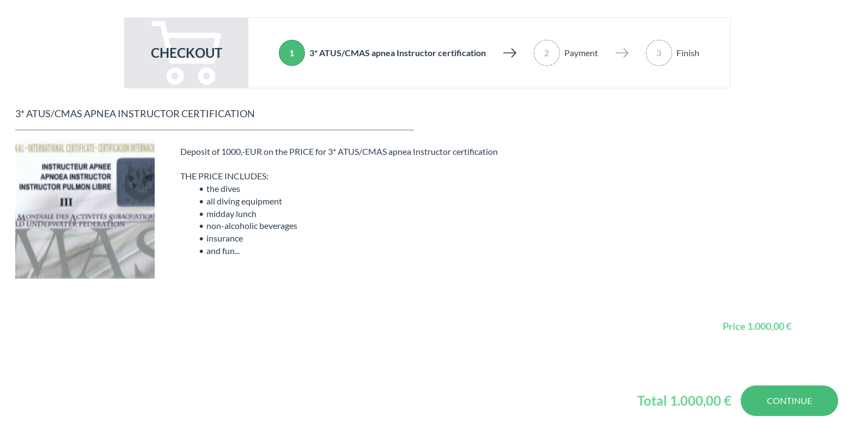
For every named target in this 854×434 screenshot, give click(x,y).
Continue (789, 400)
